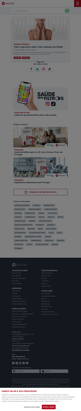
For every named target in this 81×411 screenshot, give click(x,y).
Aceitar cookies (48, 407)
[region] (40, 399)
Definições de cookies (32, 407)
